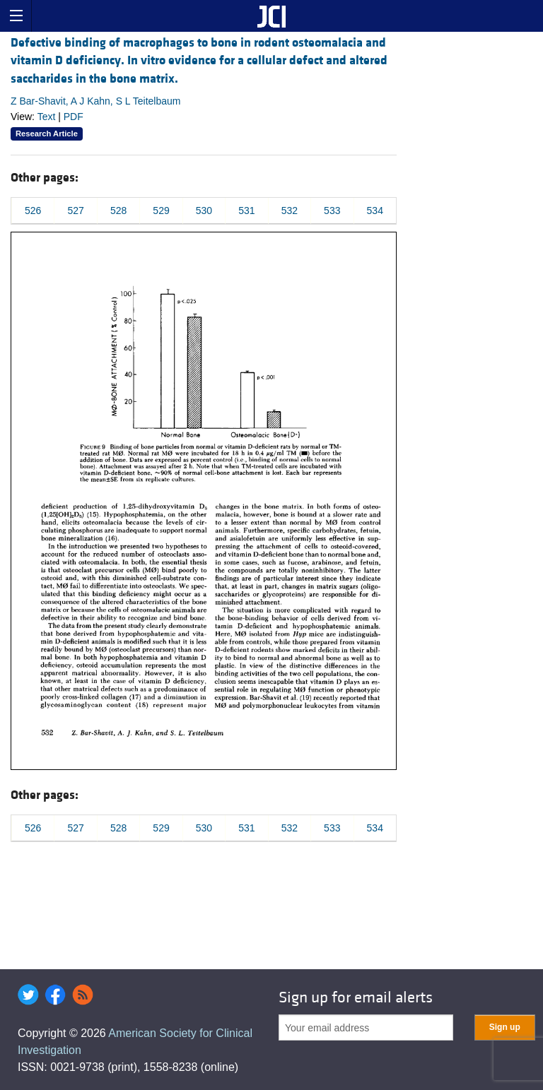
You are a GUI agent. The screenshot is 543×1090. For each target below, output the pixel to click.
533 (332, 210)
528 (118, 210)
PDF (73, 116)
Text (46, 116)
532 (289, 210)
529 (161, 210)
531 (246, 210)
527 (75, 210)
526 (33, 210)
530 (204, 210)
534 (375, 210)
